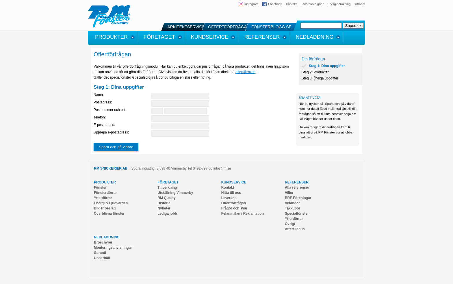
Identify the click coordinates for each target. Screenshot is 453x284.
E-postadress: (104, 125)
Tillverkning (167, 187)
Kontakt (291, 4)
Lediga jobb (167, 213)
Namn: (99, 95)
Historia (163, 203)
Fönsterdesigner (312, 4)
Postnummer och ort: (110, 110)
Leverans (229, 198)
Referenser (297, 182)
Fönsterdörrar (105, 193)
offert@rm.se (245, 72)
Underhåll (102, 258)
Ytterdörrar (103, 198)
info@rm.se (222, 168)
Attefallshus (295, 229)
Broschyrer (103, 242)
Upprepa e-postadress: (111, 132)
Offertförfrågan (233, 203)
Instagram (251, 4)
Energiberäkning (338, 4)
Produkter (105, 182)
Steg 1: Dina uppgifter (327, 66)
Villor (289, 193)
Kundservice (233, 182)
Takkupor (292, 208)
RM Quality (166, 198)
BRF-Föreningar (298, 198)
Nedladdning (107, 237)
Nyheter (163, 208)
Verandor (292, 203)
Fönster (100, 187)
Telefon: (100, 117)
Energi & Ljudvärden (111, 203)
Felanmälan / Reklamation (242, 213)
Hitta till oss (231, 193)
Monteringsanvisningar (113, 248)
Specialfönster (297, 213)
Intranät (359, 4)
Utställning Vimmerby (175, 193)
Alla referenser (297, 187)
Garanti (100, 253)
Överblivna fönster (109, 213)
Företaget (168, 182)
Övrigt (290, 224)
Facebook (275, 4)
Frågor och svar (234, 208)
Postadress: (103, 102)
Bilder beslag (105, 208)
